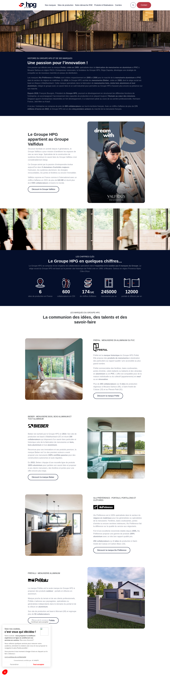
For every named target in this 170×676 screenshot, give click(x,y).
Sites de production (65, 5)
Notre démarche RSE (84, 5)
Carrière (118, 5)
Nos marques (50, 5)
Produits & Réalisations (103, 5)
